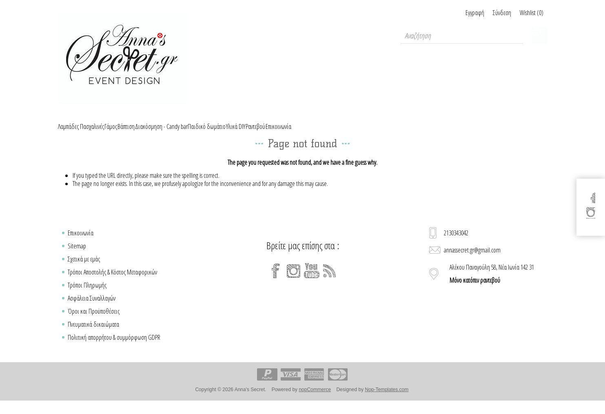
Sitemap (77, 255)
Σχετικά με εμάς (84, 268)
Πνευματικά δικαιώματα (93, 333)
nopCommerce (315, 399)
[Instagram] (293, 280)
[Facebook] (275, 280)
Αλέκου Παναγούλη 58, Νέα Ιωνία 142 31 (492, 283)
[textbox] (462, 35)
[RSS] (329, 280)
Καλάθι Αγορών (539, 35)
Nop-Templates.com (386, 399)
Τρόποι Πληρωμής (87, 294)
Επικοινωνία (80, 242)
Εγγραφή (455, 12)
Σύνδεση (492, 12)
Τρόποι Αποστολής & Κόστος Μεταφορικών (112, 281)
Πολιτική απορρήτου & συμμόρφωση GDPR (114, 346)
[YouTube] (311, 280)
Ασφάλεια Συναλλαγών (91, 307)
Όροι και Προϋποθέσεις (94, 320)
